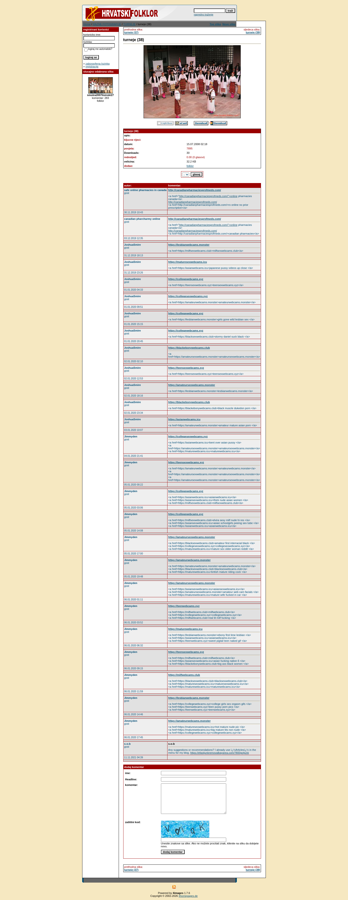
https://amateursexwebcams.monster (191, 385)
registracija (92, 66)
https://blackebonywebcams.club (189, 347)
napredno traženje (203, 14)
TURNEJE (129, 24)
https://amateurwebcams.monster (189, 560)
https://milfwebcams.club (184, 674)
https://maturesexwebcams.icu (187, 261)
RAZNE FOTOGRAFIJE (107, 24)
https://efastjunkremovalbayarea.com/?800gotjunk (219, 752)
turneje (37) (131, 32)
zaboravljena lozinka (98, 63)
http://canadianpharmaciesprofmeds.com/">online (208, 196)
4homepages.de (188, 895)
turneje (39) (253, 32)
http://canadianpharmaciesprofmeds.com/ (194, 190)
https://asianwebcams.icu (184, 419)
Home (87, 24)
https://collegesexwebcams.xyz (188, 296)
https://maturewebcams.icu (185, 628)
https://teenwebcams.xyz (184, 606)
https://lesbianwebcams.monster (189, 244)
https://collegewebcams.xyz (185, 279)
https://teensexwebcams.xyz (186, 367)
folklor (190, 165)
